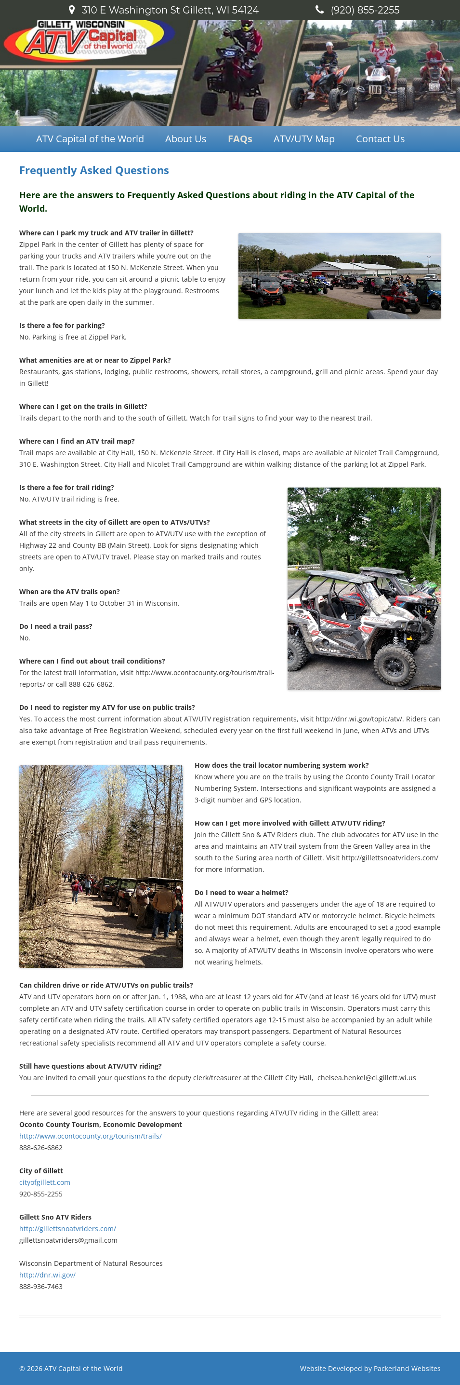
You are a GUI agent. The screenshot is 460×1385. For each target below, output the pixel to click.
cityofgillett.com (44, 1182)
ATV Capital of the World (90, 138)
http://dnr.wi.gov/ (47, 1274)
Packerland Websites (407, 1368)
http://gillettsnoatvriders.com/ (67, 1228)
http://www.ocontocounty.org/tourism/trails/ (90, 1136)
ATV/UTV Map (304, 138)
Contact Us (380, 138)
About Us (186, 138)
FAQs (240, 138)
